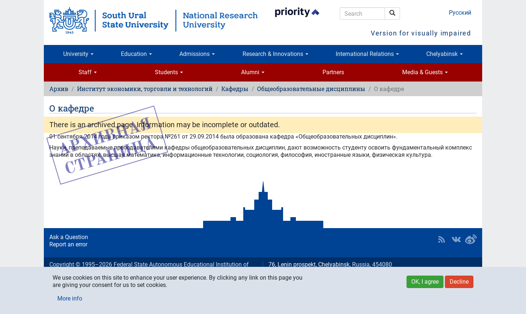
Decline (459, 281)
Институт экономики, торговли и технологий (145, 88)
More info (69, 298)
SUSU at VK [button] (456, 239)
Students (169, 72)
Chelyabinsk (444, 53)
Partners (333, 72)
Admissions (197, 53)
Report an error (68, 244)
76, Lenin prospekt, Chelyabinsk (309, 264)
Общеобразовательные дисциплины (311, 88)
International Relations (367, 53)
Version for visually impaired (421, 33)
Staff (88, 72)
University (78, 53)
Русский (460, 12)
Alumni (252, 72)
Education (136, 53)
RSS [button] (441, 239)
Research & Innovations (275, 53)
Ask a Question (68, 237)
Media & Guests (425, 72)
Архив (58, 88)
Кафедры (234, 88)
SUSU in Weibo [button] (471, 239)
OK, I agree (425, 281)
